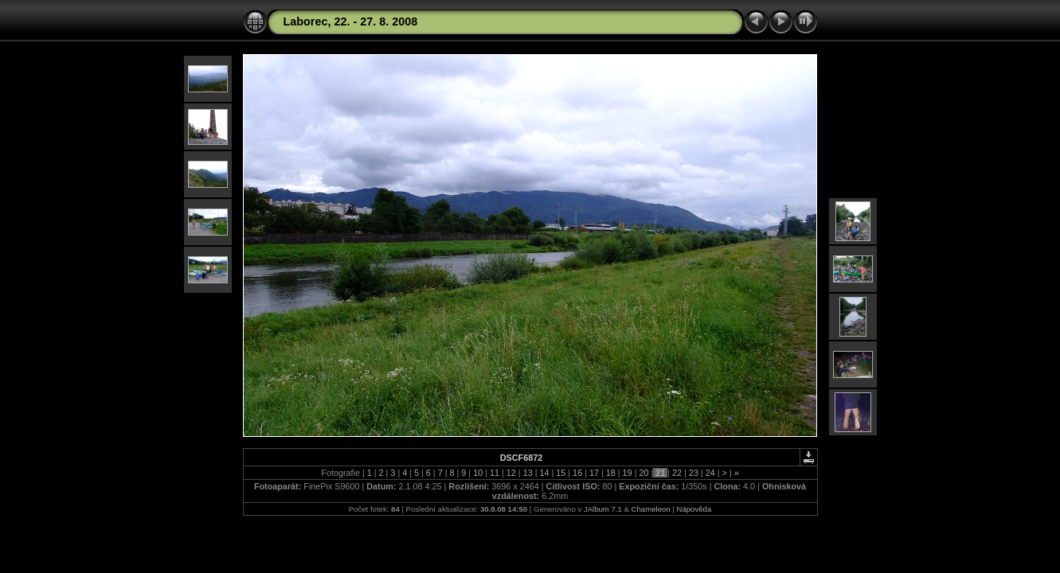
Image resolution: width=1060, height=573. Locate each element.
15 (560, 472)
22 (677, 472)
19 (627, 472)
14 (544, 472)
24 (710, 472)
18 (611, 472)
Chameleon (651, 509)
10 (478, 472)
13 (528, 472)
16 (577, 472)
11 (494, 472)
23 (693, 472)
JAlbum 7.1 (603, 509)
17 (594, 472)
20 (643, 472)
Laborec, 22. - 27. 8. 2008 (351, 21)
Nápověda (694, 509)
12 (511, 472)
